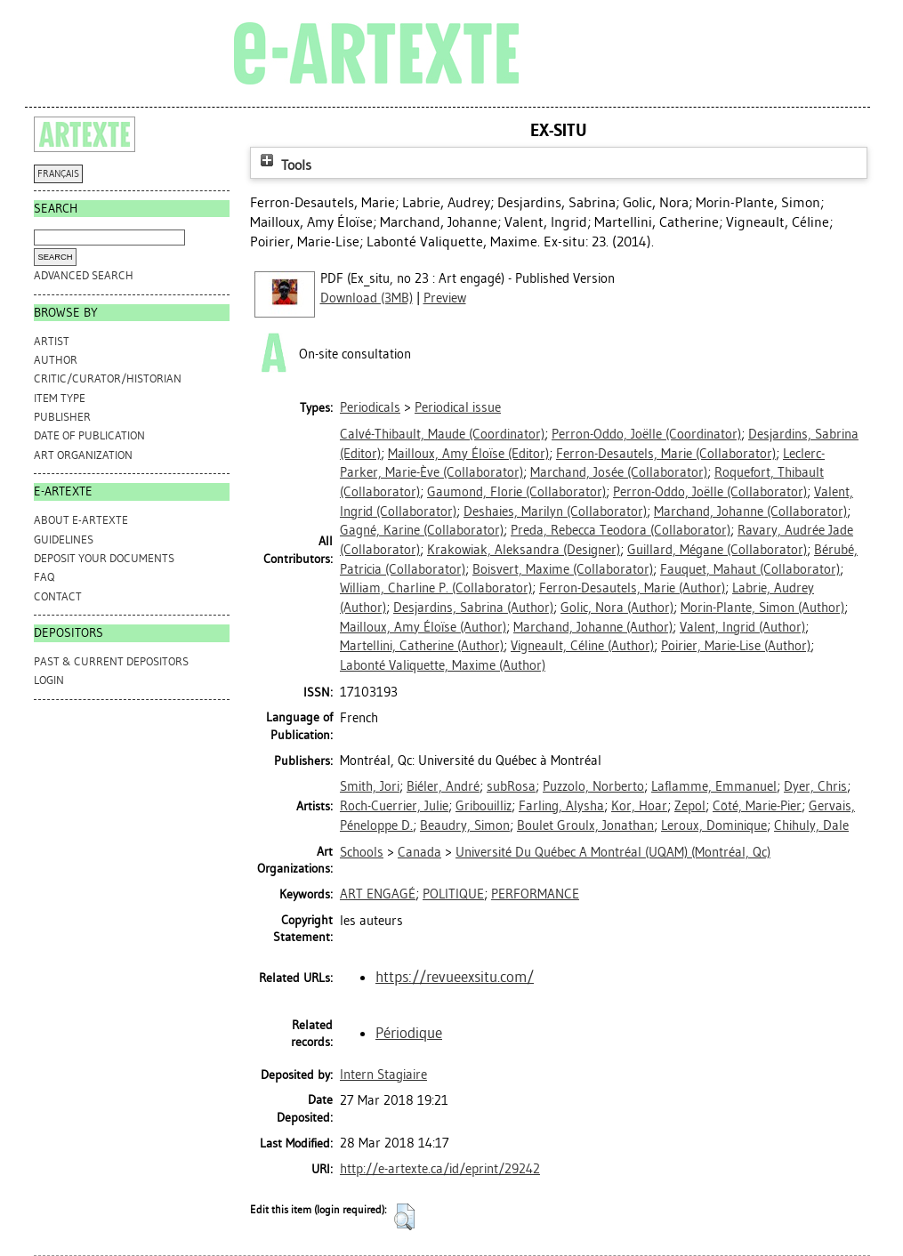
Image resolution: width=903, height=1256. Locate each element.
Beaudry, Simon (465, 825)
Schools (361, 852)
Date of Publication (89, 435)
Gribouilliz (484, 806)
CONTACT (58, 596)
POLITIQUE (453, 894)
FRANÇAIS (58, 174)
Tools (283, 165)
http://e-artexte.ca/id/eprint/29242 (440, 1169)
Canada (419, 852)
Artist (51, 341)
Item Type (59, 398)
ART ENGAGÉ (377, 894)
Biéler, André (443, 786)
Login (49, 680)
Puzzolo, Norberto (593, 786)
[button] (404, 1217)
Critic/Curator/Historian (107, 378)
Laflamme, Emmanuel (714, 786)
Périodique (408, 1033)
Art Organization (83, 455)
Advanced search (83, 275)
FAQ (44, 577)
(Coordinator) (442, 434)
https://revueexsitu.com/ (454, 977)
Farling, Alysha (561, 806)
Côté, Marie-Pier (757, 806)
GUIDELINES (63, 539)
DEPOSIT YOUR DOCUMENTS (104, 558)
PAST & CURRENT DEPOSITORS (111, 661)
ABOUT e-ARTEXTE (81, 520)
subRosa (511, 786)
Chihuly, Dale (811, 825)
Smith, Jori (369, 786)
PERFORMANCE (535, 894)
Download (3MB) (366, 298)
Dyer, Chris (815, 786)
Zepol (689, 806)
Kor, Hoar (639, 806)
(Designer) (523, 550)
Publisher (62, 416)
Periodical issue (458, 407)
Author (55, 359)
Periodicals (370, 407)
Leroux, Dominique (714, 825)
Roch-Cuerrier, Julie (394, 806)
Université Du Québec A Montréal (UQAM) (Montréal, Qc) (613, 852)
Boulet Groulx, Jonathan (585, 825)
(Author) (632, 588)
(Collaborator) (666, 454)
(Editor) (468, 454)
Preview (444, 298)
